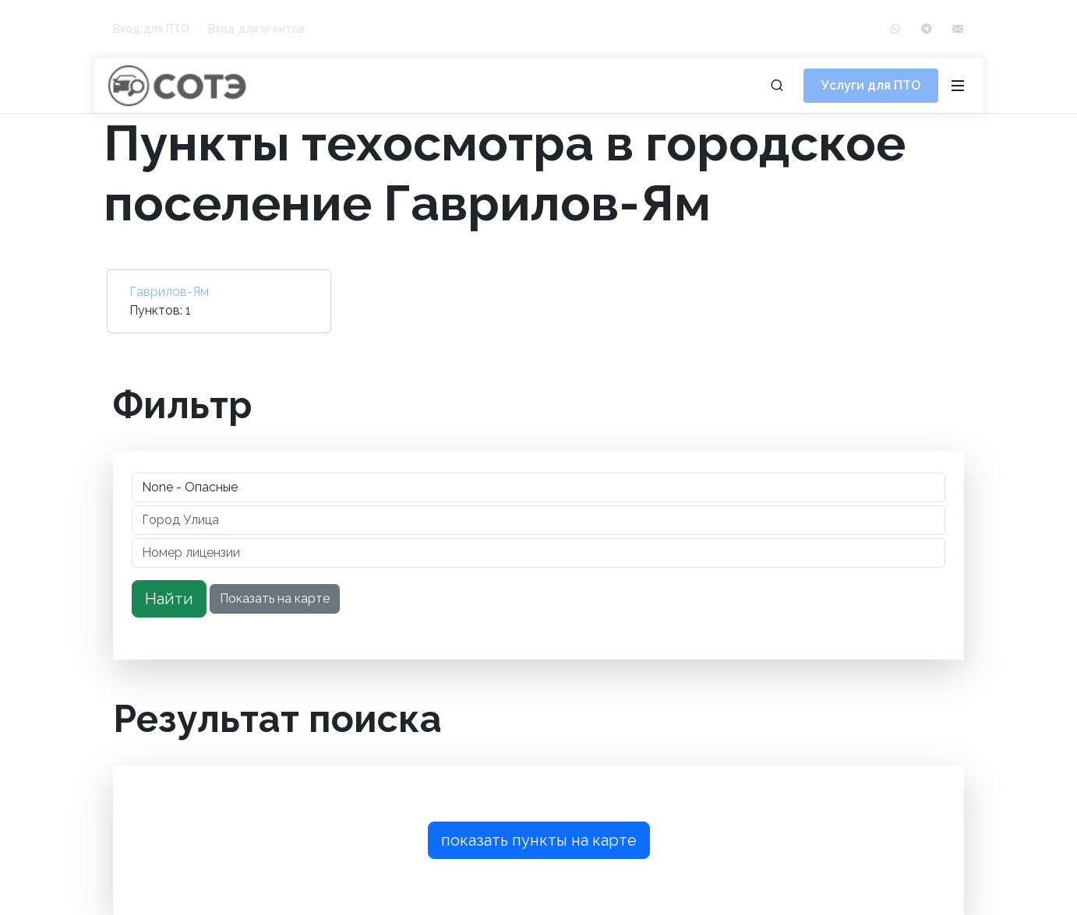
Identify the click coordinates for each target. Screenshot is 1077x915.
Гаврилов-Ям (169, 291)
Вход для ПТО (151, 29)
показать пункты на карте (539, 840)
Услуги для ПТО (870, 85)
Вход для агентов (256, 29)
